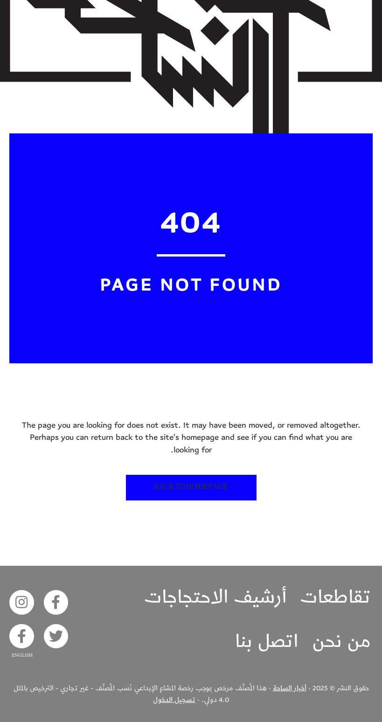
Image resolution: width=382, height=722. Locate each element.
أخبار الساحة (289, 688)
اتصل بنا (267, 641)
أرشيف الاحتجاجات (215, 597)
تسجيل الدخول (174, 699)
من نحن (341, 641)
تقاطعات (335, 597)
